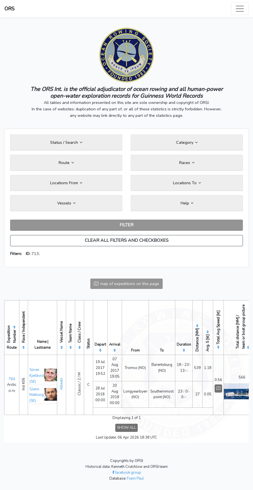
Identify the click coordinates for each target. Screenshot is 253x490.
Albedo (61, 384)
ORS (9, 8)
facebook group (126, 472)
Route (66, 162)
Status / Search (66, 142)
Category (186, 142)
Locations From (66, 183)
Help (187, 203)
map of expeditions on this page (126, 283)
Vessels (66, 203)
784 (11, 379)
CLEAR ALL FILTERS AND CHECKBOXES (127, 240)
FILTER (126, 225)
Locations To (187, 183)
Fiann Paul (135, 478)
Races (186, 162)
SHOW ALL (126, 427)
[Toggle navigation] (240, 8)
